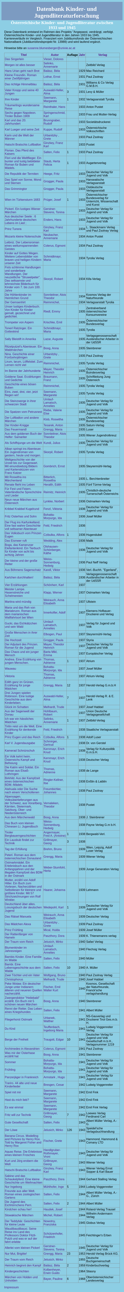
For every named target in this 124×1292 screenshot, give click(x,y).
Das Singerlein (14, 59)
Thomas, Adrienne (49, 661)
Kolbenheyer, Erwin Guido (52, 1271)
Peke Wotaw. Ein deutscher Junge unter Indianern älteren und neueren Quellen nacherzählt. (23, 988)
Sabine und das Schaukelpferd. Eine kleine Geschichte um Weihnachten (23, 1179)
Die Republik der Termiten (22, 173)
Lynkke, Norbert (54, 501)
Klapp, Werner (53, 592)
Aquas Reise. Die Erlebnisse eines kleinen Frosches (23, 1153)
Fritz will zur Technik (18, 1114)
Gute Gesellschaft (16, 1122)
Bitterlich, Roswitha (50, 479)
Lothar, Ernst (52, 76)
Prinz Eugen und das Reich (22, 737)
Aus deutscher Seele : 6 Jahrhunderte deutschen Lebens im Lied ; (21, 220)
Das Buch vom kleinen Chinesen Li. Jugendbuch (21, 825)
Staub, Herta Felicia (52, 163)
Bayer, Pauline (53, 1278)
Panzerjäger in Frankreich (21, 1077)
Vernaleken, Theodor (51, 805)
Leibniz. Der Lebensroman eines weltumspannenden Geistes (22, 246)
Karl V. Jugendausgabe (20, 743)
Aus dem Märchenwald (20, 817)
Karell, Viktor (52, 569)
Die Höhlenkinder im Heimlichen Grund (18, 296)
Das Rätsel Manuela (18, 916)
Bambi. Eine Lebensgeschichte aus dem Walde (23, 968)
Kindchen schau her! (18, 1209)
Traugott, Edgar (54, 1039)
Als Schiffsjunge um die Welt (23, 442)
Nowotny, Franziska (50, 1223)
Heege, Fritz (52, 173)
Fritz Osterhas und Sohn (21, 516)
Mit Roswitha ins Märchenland (15, 479)
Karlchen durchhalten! (19, 577)
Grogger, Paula (53, 181)
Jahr (82, 54)
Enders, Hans (52, 219)
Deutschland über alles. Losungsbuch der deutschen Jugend (23, 907)
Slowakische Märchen (19, 1215)
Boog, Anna (51, 348)
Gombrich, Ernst (54, 466)
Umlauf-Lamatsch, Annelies (50, 403)
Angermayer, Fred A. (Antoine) (55, 834)
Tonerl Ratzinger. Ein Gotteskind (18, 330)
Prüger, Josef (52, 199)
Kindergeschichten (17, 1271)
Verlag (102, 54)
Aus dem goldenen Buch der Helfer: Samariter (23, 435)
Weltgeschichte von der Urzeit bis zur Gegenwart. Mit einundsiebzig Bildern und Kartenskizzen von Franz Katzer (21, 466)
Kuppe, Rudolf (53, 129)
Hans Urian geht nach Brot (22, 70)
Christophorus (14, 979)
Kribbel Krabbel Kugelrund (22, 508)
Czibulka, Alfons (54, 534)
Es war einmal (14, 1107)
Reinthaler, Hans (54, 106)
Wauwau (10, 668)
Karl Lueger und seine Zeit (22, 129)
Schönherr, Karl (54, 585)
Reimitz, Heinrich (55, 492)
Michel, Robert (53, 1215)
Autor (55, 54)
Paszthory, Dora (54, 935)
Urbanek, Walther (49, 1019)
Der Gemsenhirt (15, 302)
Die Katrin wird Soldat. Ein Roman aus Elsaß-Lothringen (22, 770)
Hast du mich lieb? (17, 1099)
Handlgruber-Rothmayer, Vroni (52, 1153)
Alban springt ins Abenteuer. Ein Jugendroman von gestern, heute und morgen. (23, 452)
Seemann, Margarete (50, 99)
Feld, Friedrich (53, 525)
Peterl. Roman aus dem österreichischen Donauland (23, 856)
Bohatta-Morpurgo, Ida (53, 516)
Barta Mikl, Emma (50, 653)
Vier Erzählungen (16, 585)
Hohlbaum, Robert (51, 713)
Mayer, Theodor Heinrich (54, 371)
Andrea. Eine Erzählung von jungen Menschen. (23, 661)
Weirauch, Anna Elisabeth (54, 601)
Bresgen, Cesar (54, 1084)
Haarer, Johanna (54, 889)
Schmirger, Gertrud (50, 743)
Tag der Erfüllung (16, 849)
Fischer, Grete (53, 1140)
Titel (24, 54)
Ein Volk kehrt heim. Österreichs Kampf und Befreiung (20, 760)
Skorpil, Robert (53, 278)
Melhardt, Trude (54, 707)
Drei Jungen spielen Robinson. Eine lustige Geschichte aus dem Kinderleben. (19, 697)
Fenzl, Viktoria (53, 508)
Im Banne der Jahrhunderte (23, 370)
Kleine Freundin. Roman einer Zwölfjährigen (21, 77)
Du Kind (10, 1028)
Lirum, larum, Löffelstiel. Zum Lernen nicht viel (24, 363)
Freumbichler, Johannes (52, 790)
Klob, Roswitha (53, 419)
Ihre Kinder (12, 99)
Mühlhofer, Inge (54, 1186)
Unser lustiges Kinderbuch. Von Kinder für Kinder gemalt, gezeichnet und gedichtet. (22, 311)
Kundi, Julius (52, 442)
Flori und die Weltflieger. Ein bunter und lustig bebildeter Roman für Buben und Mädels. (23, 162)
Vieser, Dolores (53, 59)
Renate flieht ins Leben (20, 484)
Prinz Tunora (13, 228)
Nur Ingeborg (13, 1186)
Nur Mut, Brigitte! (16, 1253)
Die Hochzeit (13, 640)
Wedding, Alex (53, 540)
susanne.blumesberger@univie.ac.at (51, 48)
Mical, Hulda (52, 930)
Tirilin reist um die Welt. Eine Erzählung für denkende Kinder (23, 730)
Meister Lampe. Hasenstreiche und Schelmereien (17, 592)
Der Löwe (11, 1130)
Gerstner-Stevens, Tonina (54, 210)
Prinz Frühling (14, 930)
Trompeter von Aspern (19, 322)
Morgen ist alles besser (20, 65)
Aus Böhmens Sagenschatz (23, 569)
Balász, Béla (52, 70)
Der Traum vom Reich (19, 941)
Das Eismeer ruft (16, 540)
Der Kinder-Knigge (17, 425)
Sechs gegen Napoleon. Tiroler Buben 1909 (20, 114)
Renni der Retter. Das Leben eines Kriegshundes (23, 1010)
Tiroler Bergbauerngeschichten (20, 834)
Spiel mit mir (13, 1092)
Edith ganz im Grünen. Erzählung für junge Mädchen (19, 685)
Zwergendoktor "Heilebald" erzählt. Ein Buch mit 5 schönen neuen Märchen (22, 1001)
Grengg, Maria (53, 429)
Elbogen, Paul (53, 634)
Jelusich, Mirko (53, 941)
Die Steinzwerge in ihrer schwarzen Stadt (20, 402)
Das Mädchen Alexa (18, 924)
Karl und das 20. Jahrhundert (15, 122)
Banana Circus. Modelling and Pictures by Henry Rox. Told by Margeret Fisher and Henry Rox (23, 1140)
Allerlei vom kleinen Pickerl (22, 1247)
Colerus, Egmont (54, 245)
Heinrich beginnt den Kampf (23, 1265)
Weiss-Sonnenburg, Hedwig (52, 562)
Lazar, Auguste (53, 339)
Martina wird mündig (18, 601)
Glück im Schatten (17, 707)
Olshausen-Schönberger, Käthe (52, 550)
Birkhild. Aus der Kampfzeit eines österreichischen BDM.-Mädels (22, 781)
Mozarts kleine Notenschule (23, 236)
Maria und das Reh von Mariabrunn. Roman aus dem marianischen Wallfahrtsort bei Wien (20, 612)
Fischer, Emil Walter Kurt (52, 988)
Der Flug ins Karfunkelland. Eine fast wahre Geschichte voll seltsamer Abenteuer (23, 525)
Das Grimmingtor (16, 188)
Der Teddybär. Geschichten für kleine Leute (22, 1223)
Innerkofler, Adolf (54, 612)
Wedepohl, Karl (54, 907)
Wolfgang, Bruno (54, 975)
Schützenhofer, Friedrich (53, 1235)
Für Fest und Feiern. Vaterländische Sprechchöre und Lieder (23, 492)
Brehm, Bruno (53, 849)
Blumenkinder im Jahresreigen (16, 949)
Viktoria (10, 676)
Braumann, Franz (51, 378)
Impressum (11, 1287)
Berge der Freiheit (16, 1039)
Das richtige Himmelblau (21, 84)
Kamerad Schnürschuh (20, 750)
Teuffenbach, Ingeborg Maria (53, 1028)
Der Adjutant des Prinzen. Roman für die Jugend (21, 646)
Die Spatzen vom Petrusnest (23, 411)
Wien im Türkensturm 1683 (22, 199)
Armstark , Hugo (54, 1077)
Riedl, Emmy (52, 311)
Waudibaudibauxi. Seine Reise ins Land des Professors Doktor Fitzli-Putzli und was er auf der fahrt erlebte (21, 1235)
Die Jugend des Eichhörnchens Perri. (18, 1203)
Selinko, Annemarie (51, 65)
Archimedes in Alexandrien (22, 1048)
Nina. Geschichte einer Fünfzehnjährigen (20, 356)
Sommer (10, 1062)
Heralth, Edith (52, 484)
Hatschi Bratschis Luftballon (23, 144)
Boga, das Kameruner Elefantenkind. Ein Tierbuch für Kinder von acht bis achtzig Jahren (23, 549)
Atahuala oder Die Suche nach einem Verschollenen (22, 790)
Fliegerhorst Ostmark (18, 1019)
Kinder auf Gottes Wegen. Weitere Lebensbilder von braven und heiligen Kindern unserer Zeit (23, 258)
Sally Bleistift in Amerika (20, 339)
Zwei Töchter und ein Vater (22, 975)
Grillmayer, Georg (50, 841)
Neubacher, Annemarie (51, 236)
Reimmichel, (52, 302)
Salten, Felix (52, 152)
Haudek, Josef (53, 1209)
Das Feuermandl (15, 429)
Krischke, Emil (53, 322)
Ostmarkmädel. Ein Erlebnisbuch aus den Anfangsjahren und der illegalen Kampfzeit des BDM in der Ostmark (23, 869)
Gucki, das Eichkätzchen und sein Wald (21, 625)
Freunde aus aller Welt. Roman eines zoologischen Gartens (22, 1194)
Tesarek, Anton (53, 425)
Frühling (10, 1069)
